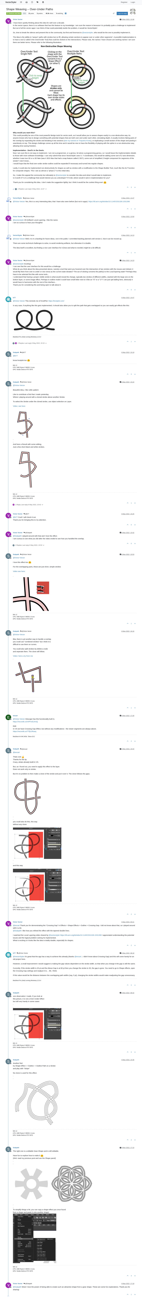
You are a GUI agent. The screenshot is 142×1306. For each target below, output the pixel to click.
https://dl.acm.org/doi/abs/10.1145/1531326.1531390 (109, 201)
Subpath (16, 352)
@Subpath (28, 533)
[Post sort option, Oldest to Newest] (114, 13)
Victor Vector (17, 19)
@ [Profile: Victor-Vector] (19, 201)
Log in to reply (122, 13)
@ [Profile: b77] (15, 356)
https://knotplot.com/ (56, 301)
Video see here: (19, 571)
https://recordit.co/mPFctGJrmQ (25, 722)
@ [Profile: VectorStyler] (18, 957)
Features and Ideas (14, 13)
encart (15, 716)
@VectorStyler (29, 216)
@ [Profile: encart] (16, 752)
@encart (23, 749)
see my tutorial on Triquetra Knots (77, 141)
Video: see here (19, 406)
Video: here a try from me (23, 656)
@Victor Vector (28, 198)
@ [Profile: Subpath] (17, 536)
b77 (14, 297)
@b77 (23, 352)
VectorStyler (10, 2)
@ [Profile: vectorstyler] (87, 32)
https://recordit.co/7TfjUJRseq (24, 731)
